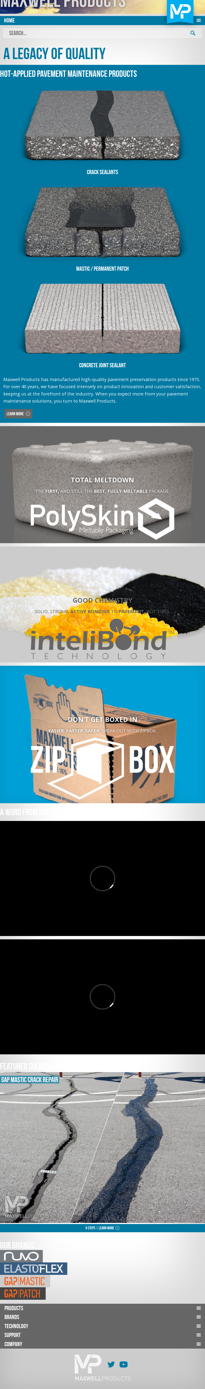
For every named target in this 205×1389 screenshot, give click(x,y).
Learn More (15, 413)
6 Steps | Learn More (100, 1228)
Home (9, 20)
